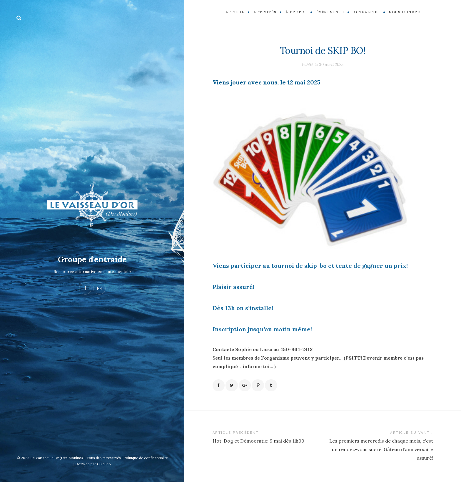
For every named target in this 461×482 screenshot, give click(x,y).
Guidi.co (104, 464)
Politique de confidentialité (145, 458)
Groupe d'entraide (92, 259)
